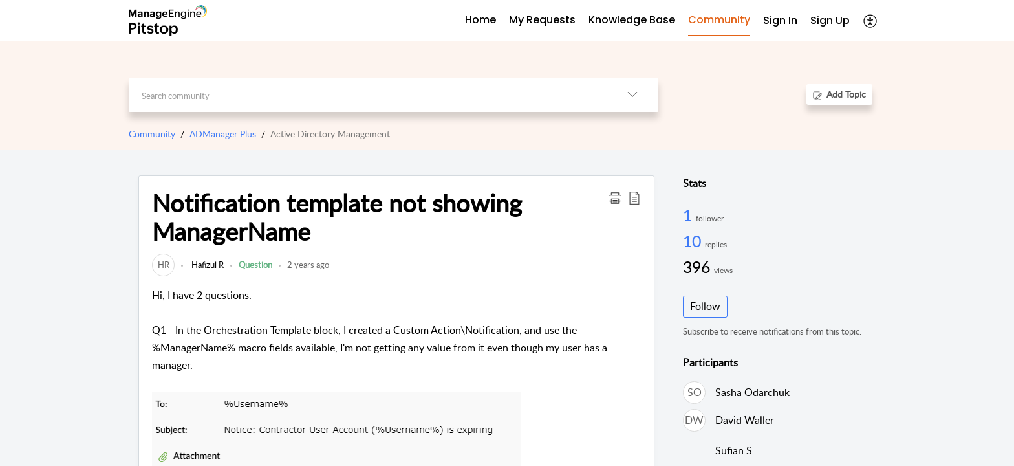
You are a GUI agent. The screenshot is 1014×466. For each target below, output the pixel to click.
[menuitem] (780, 21)
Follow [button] (705, 306)
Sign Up (830, 20)
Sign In (780, 20)
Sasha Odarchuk (752, 392)
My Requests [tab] (542, 19)
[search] (368, 95)
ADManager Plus (222, 134)
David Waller (744, 420)
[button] (870, 21)
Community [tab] (719, 19)
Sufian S (733, 450)
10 (694, 241)
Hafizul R (206, 265)
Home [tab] (480, 19)
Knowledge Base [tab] (631, 19)
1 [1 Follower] (689, 215)
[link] (163, 265)
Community (152, 134)
